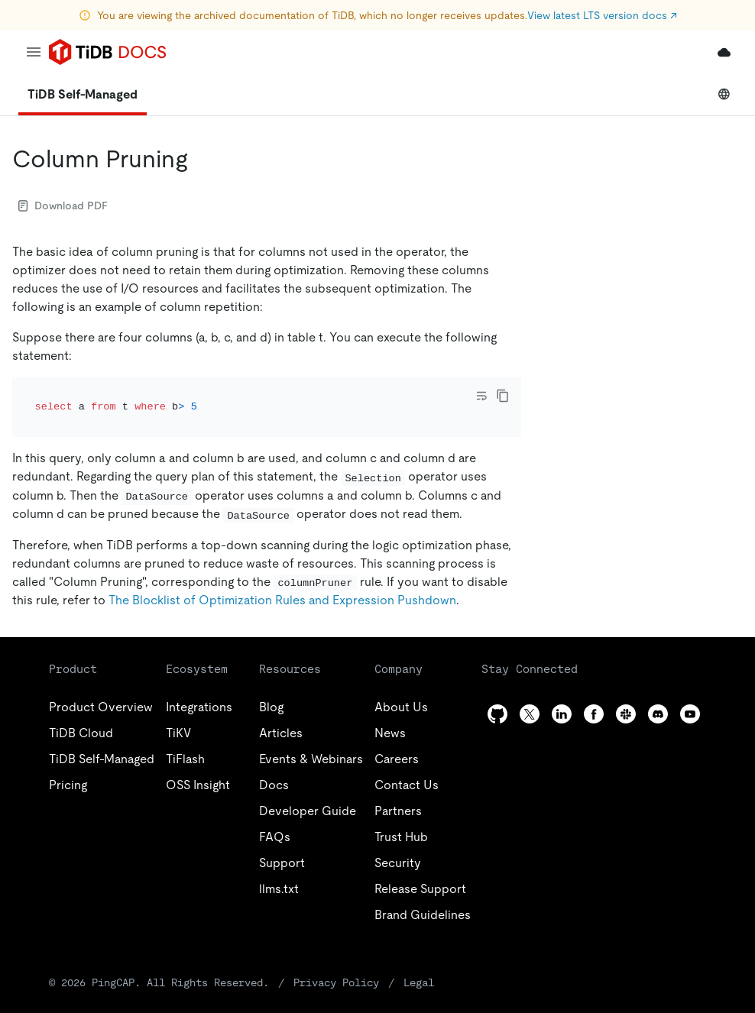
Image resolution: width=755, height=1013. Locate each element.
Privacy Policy (336, 982)
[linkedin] (562, 714)
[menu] (33, 52)
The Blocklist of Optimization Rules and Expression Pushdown (282, 600)
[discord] (658, 714)
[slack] (626, 714)
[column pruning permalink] (200, 159)
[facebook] (594, 714)
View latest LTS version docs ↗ (602, 15)
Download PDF (63, 205)
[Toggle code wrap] (481, 395)
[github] (497, 714)
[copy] (503, 395)
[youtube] (690, 714)
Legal (418, 982)
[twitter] (530, 714)
